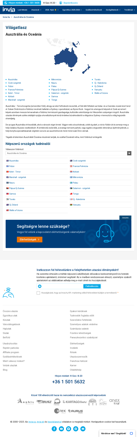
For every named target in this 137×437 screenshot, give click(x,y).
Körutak (6, 320)
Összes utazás (10, 311)
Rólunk (73, 352)
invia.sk (40, 421)
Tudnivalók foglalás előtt (82, 315)
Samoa (54, 96)
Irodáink (74, 348)
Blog (5, 369)
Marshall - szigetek (16, 100)
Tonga (54, 100)
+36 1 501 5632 (68, 381)
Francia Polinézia (15, 90)
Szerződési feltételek (81, 320)
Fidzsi (10, 86)
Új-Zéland (98, 86)
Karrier (73, 365)
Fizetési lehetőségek (80, 333)
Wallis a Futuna (101, 93)
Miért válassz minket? (14, 361)
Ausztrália (12, 79)
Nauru (54, 83)
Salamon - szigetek (60, 93)
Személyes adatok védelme (84, 324)
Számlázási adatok (79, 328)
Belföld (6, 337)
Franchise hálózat (78, 361)
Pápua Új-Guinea (58, 90)
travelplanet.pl (55, 421)
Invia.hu (6, 17)
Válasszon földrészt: (15, 149)
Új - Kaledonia (100, 83)
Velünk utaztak (10, 365)
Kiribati (11, 96)
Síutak (6, 333)
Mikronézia (56, 79)
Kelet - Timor (14, 93)
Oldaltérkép (75, 369)
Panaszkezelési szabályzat (83, 337)
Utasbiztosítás (10, 343)
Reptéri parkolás (11, 348)
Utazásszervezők (78, 356)
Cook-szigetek (14, 83)
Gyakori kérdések (78, 311)
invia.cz (32, 421)
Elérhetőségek (77, 343)
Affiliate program (11, 352)
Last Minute (22, 10)
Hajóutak (7, 328)
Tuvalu (97, 79)
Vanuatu (98, 90)
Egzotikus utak (10, 315)
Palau (53, 86)
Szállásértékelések (94, 10)
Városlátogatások (11, 324)
